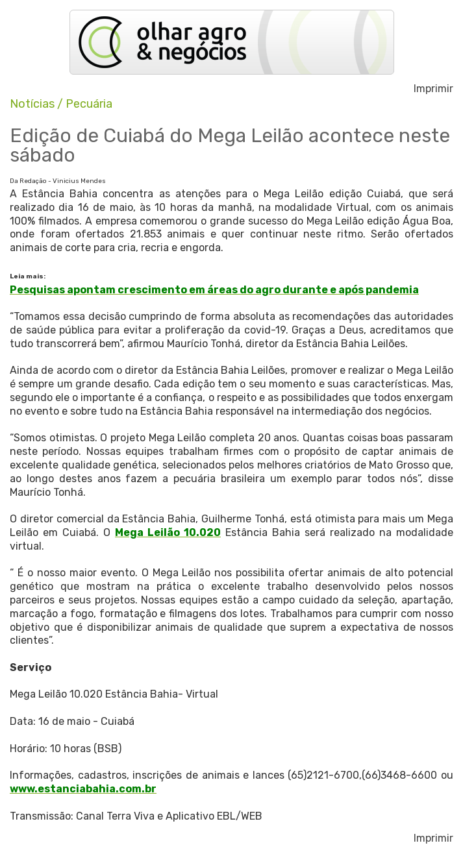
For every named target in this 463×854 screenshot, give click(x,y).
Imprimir (433, 89)
